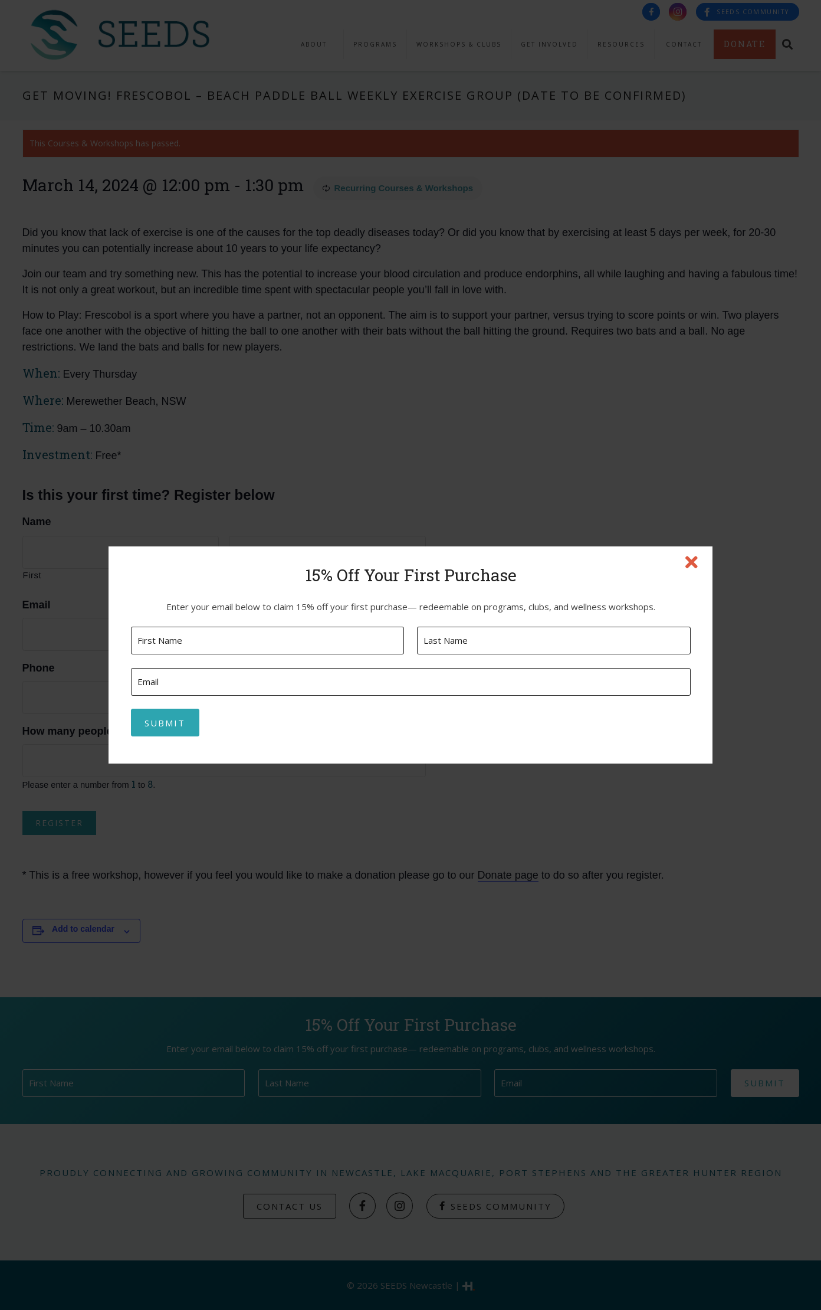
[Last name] (553, 640)
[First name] (267, 640)
